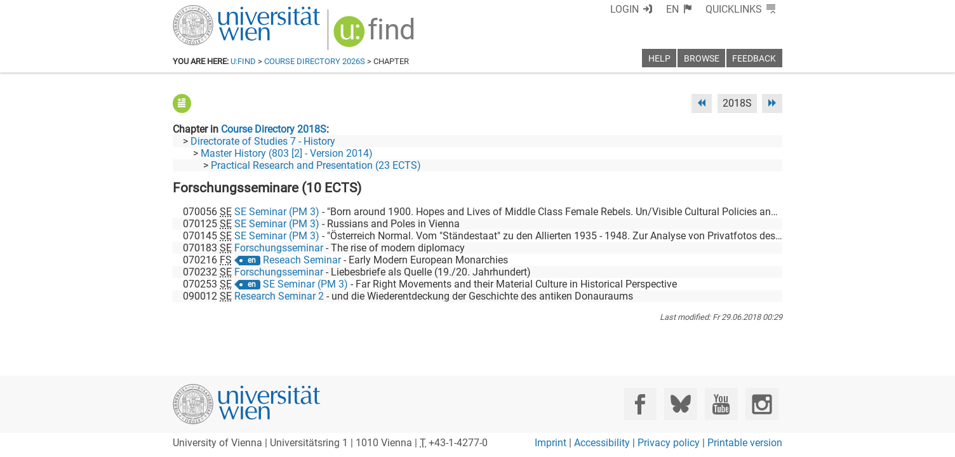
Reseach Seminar (302, 260)
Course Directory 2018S (273, 129)
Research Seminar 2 (279, 296)
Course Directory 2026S (314, 61)
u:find (243, 61)
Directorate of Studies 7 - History (262, 141)
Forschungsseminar (278, 248)
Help (659, 58)
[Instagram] (761, 404)
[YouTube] (721, 404)
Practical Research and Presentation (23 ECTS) (316, 165)
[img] (376, 36)
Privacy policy (669, 443)
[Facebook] (640, 404)
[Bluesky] (680, 404)
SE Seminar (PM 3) (276, 212)
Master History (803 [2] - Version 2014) (287, 153)
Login (624, 9)
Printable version (744, 443)
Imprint (550, 443)
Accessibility (602, 443)
